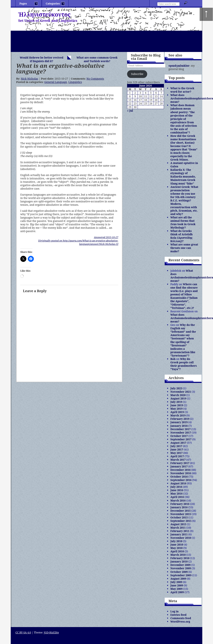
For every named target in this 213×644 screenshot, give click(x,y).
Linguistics (75, 82)
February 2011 (179, 531)
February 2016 (179, 504)
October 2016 (179, 476)
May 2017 (176, 453)
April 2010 (177, 551)
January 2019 (179, 422)
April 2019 (177, 412)
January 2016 (179, 507)
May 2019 (176, 408)
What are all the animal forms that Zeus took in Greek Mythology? (182, 222)
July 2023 (176, 388)
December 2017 (180, 429)
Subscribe (137, 74)
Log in (174, 611)
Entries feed (178, 615)
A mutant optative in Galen (184, 164)
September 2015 (180, 521)
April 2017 (177, 456)
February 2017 (179, 463)
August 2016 (178, 483)
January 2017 (179, 466)
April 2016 (177, 497)
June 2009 (176, 585)
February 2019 (179, 419)
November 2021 (180, 391)
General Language (55, 82)
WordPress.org (180, 621)
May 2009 (176, 589)
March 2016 (178, 500)
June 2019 (176, 405)
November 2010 (180, 538)
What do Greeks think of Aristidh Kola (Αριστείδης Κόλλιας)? (181, 236)
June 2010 (176, 544)
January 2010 (179, 561)
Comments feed (180, 618)
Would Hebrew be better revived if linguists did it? (41, 59)
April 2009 (177, 592)
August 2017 (178, 442)
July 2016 (176, 487)
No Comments (95, 78)
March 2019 (178, 415)
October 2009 (179, 572)
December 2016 (180, 470)
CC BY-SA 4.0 (23, 632)
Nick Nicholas (29, 78)
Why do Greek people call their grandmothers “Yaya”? (183, 364)
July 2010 (176, 541)
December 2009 (180, 565)
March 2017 (178, 459)
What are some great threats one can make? (184, 248)
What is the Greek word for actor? (182, 89)
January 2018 (179, 426)
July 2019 (176, 402)
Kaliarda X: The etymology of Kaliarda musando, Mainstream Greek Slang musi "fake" (183, 176)
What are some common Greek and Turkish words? (97, 59)
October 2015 (179, 517)
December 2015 (180, 510)
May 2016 (176, 493)
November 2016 (180, 473)
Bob (172, 359)
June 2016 (176, 490)
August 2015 (178, 524)
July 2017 (176, 446)
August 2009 (178, 578)
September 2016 (180, 480)
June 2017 (176, 449)
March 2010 (178, 554)
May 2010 (176, 548)
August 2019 (178, 398)
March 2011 (178, 527)
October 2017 (179, 436)
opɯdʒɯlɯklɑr (178, 65)
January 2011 (179, 534)
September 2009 (180, 575)
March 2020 (178, 395)
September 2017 (180, 439)
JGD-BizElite (51, 632)
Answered (106, 237)
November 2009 (180, 568)
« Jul (130, 110)
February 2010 (179, 558)
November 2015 (180, 514)
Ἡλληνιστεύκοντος (44, 14)
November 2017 (180, 432)
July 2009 (176, 582)
